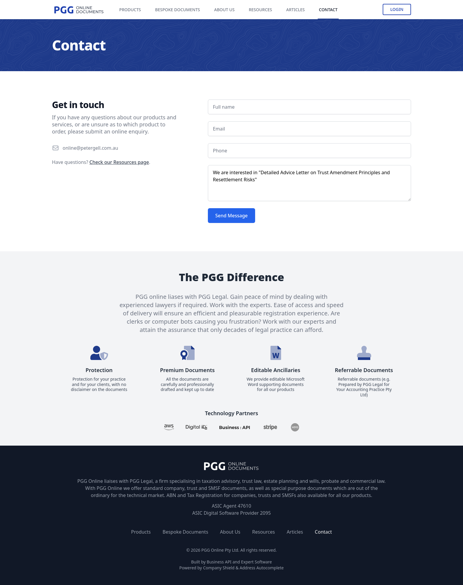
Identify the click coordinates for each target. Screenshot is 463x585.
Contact (323, 532)
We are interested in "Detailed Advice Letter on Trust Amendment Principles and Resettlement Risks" (309, 183)
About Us (230, 532)
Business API (219, 562)
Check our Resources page (119, 162)
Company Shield (218, 568)
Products (141, 532)
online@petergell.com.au (90, 148)
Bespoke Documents (185, 532)
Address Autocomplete (262, 568)
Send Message (231, 215)
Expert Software (256, 562)
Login (396, 9)
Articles (295, 532)
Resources (263, 532)
